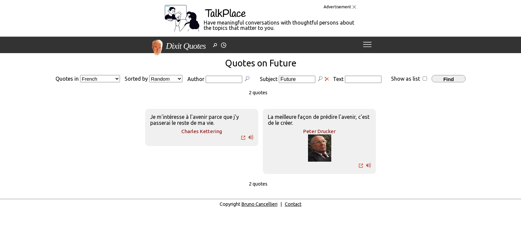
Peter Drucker (319, 131)
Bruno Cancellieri (259, 204)
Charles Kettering (201, 131)
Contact (293, 204)
